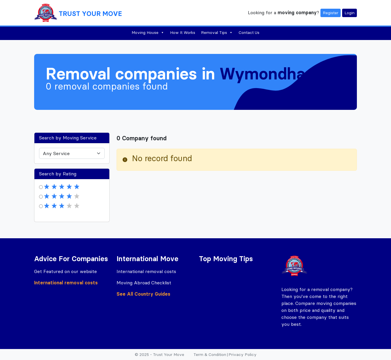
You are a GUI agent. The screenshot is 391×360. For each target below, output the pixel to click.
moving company (297, 12)
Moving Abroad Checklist (144, 283)
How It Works (182, 32)
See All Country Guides (143, 294)
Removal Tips (217, 32)
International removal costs (66, 283)
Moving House (148, 32)
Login (349, 12)
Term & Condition (209, 354)
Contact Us (249, 32)
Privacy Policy (242, 354)
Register (330, 12)
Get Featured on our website (65, 271)
